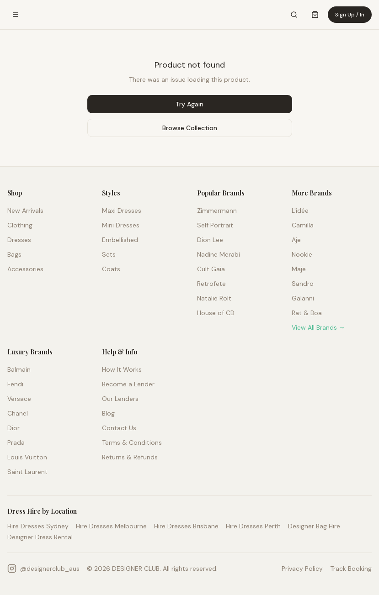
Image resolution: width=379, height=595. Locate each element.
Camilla (303, 225)
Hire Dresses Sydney (38, 526)
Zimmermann (217, 210)
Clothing (19, 225)
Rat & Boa (307, 313)
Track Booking (351, 568)
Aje (296, 240)
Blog (108, 413)
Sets (109, 254)
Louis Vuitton (27, 457)
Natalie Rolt (214, 298)
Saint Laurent (27, 472)
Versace (19, 399)
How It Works (122, 369)
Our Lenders (120, 399)
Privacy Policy (302, 568)
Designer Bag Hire (314, 526)
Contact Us (119, 428)
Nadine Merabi (218, 254)
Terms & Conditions (132, 442)
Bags (14, 254)
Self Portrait (215, 225)
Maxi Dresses (121, 210)
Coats (111, 269)
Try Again (189, 104)
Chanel (17, 413)
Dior (13, 428)
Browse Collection (189, 128)
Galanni (303, 298)
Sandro (303, 283)
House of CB (215, 313)
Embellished (120, 240)
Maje (299, 269)
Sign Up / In (349, 14)
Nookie (302, 254)
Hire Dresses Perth (253, 526)
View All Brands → (318, 327)
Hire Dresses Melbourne (111, 526)
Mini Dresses (120, 225)
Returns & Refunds (130, 457)
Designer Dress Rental (40, 537)
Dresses (19, 240)
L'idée (300, 210)
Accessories (25, 269)
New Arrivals (25, 210)
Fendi (15, 384)
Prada (16, 442)
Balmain (19, 369)
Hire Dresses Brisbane (186, 526)
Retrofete (211, 283)
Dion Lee (210, 240)
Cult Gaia (211, 269)
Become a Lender (128, 384)
